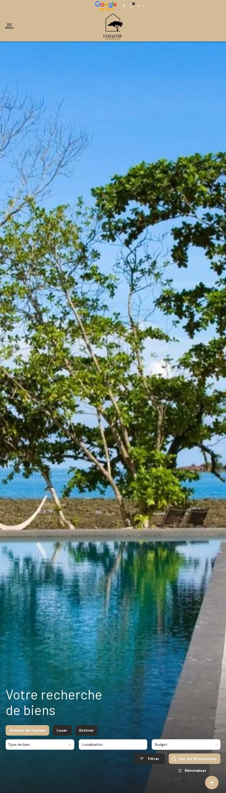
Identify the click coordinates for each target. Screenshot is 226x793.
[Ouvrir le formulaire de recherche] (149, 760)
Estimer (86, 731)
